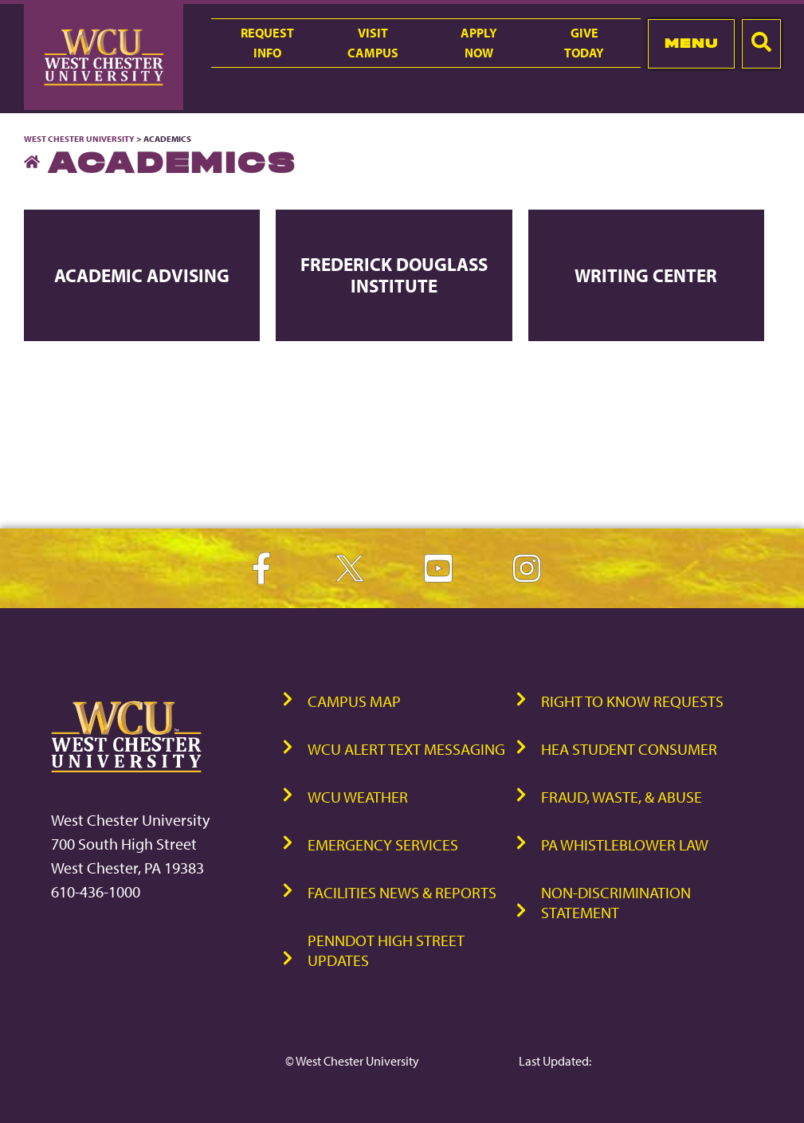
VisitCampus (372, 43)
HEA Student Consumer (629, 749)
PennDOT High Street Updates (386, 950)
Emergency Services (383, 844)
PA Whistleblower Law (624, 844)
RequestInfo (267, 43)
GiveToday (584, 43)
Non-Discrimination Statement (616, 902)
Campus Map (354, 701)
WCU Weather (358, 797)
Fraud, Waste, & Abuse (621, 797)
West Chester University (79, 138)
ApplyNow (479, 43)
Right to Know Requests (632, 701)
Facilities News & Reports (402, 892)
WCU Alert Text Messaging (406, 749)
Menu (691, 43)
